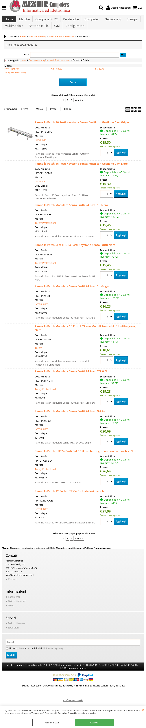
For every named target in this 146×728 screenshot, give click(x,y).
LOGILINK (40, 145)
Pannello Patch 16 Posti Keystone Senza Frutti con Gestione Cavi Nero (81, 168)
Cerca (26, 59)
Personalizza (52, 722)
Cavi (57, 30)
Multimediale (13, 30)
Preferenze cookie (73, 705)
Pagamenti (14, 601)
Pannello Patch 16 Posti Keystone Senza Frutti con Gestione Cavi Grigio (82, 127)
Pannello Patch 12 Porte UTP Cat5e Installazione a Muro (72, 496)
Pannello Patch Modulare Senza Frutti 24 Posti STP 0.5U (71, 376)
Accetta (94, 722)
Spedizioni (13, 632)
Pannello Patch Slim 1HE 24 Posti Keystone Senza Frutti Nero (75, 250)
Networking (112, 20)
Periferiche (70, 20)
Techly (38, 353)
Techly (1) (99, 74)
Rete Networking (37, 65)
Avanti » (79, 105)
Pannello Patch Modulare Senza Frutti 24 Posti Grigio (70, 416)
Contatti (12, 584)
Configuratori (74, 30)
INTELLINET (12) (11, 74)
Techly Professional (45, 228)
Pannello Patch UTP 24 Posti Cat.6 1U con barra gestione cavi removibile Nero (86, 456)
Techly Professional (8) (15, 77)
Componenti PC (46, 20)
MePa (11, 610)
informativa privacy (51, 653)
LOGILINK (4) (56, 74)
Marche (24, 20)
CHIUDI (143, 710)
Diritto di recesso (17, 606)
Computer (91, 20)
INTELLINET (41, 309)
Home (8, 20)
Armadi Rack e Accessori (58, 65)
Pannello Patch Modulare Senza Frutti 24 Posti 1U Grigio (72, 291)
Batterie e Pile (38, 30)
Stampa (130, 20)
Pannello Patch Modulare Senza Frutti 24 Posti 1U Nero (71, 210)
